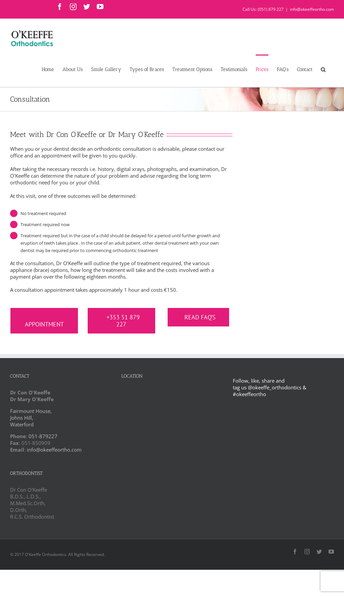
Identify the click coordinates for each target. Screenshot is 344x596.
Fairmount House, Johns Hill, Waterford (31, 418)
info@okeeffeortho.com (312, 9)
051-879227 (43, 436)
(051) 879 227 (271, 9)
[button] (323, 69)
